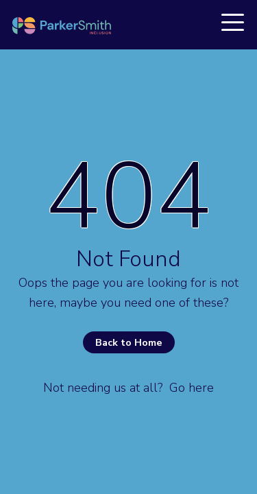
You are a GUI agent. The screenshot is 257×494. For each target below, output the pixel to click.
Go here (191, 387)
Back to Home (128, 342)
